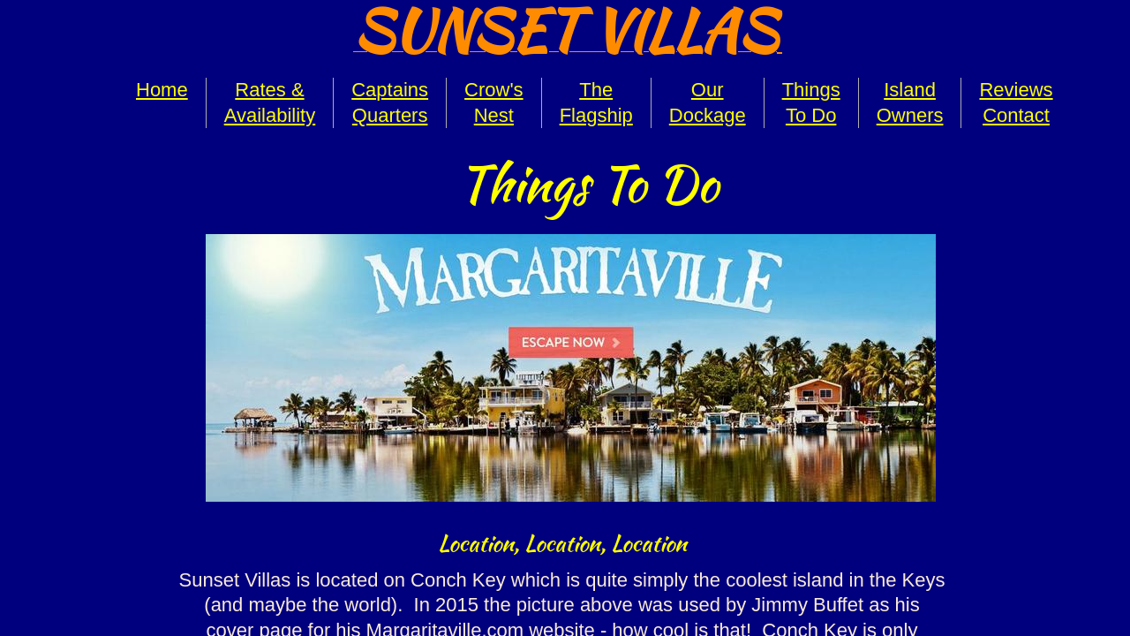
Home (162, 90)
